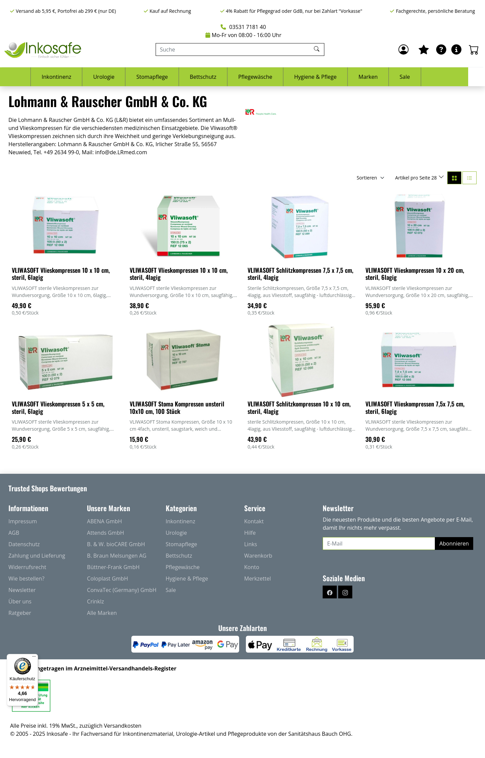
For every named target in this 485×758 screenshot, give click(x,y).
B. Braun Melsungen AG (116, 555)
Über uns (19, 601)
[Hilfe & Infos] (456, 49)
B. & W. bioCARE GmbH (116, 544)
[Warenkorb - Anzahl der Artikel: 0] (473, 49)
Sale (421, 76)
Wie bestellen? (26, 578)
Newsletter (22, 590)
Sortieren (367, 177)
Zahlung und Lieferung (36, 555)
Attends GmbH (105, 532)
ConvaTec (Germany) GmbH (121, 590)
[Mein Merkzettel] (423, 49)
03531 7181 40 (243, 27)
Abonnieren (454, 543)
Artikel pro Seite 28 (416, 177)
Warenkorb (258, 555)
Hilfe (250, 532)
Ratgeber (19, 613)
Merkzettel (257, 578)
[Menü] (34, 658)
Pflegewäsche (272, 76)
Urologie (120, 76)
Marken (384, 76)
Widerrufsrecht (27, 567)
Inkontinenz (73, 76)
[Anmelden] (403, 49)
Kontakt (254, 521)
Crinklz (95, 601)
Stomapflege (169, 76)
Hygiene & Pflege (332, 76)
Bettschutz (219, 76)
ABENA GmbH (104, 521)
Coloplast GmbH (107, 578)
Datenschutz (24, 544)
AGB (13, 532)
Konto (251, 567)
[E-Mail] (379, 543)
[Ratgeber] (441, 49)
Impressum (22, 521)
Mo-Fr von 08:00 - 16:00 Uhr (243, 35)
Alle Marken (102, 613)
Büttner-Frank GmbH (113, 567)
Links (250, 544)
